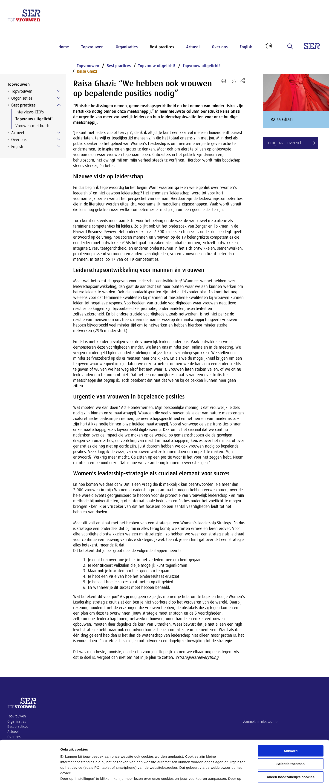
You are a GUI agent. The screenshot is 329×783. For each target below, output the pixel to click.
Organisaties (127, 47)
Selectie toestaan (291, 725)
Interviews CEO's (29, 112)
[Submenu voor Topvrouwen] (58, 91)
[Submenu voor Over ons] (58, 139)
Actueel (193, 47)
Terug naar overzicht (285, 142)
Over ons (220, 47)
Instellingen (247, 774)
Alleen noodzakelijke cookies (291, 738)
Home (63, 47)
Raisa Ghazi (87, 71)
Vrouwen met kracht (33, 126)
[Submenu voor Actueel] (58, 132)
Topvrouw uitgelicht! (34, 119)
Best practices (162, 47)
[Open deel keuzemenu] (242, 80)
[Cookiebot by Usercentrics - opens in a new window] (30, 774)
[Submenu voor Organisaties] (58, 98)
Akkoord (291, 712)
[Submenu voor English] (58, 146)
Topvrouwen (92, 47)
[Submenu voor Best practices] (58, 105)
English (246, 47)
